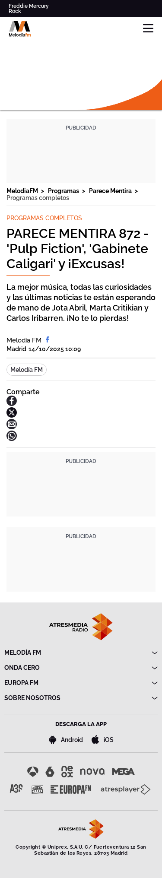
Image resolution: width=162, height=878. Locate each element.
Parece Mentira (111, 190)
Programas (64, 190)
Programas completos (37, 197)
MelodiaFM (22, 190)
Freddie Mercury (29, 6)
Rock (15, 11)
